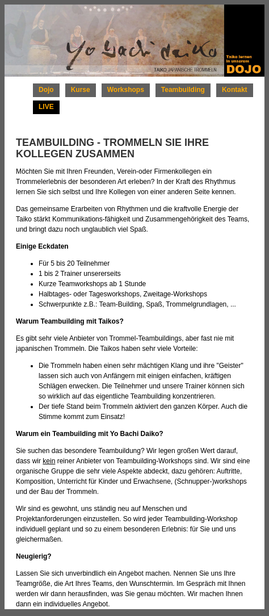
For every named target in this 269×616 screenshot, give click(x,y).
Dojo (46, 90)
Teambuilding (183, 90)
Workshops (125, 90)
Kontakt (234, 90)
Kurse (80, 90)
